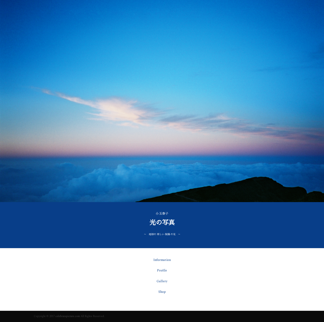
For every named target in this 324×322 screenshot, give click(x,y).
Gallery (162, 281)
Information (162, 260)
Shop (162, 291)
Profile (162, 270)
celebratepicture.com (67, 316)
